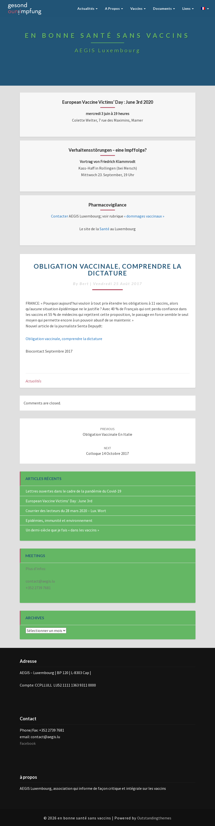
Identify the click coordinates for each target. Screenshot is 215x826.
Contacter (60, 216)
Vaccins (138, 8)
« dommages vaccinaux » (144, 216)
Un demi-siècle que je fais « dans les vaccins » (62, 530)
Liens (188, 8)
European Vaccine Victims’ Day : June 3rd (59, 500)
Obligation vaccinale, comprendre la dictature (64, 338)
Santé (104, 228)
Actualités (87, 8)
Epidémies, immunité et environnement (59, 520)
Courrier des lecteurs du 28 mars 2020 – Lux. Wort (66, 510)
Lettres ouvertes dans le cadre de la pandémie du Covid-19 (73, 491)
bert (84, 283)
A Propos (114, 8)
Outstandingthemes (154, 817)
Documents (164, 8)
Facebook (28, 743)
